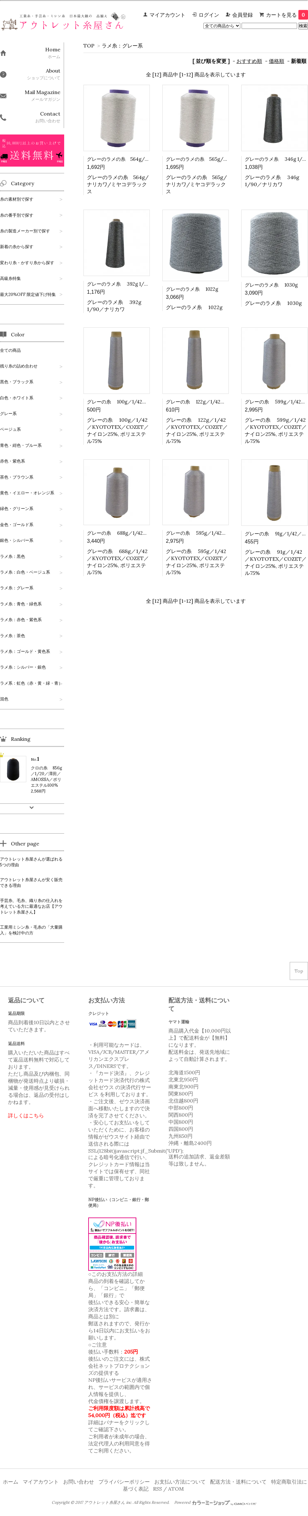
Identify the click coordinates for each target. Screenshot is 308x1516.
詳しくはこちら (26, 1115)
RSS (157, 1489)
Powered (215, 1502)
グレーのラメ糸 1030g (271, 285)
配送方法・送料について (238, 1481)
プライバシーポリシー (124, 1481)
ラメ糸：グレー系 (122, 45)
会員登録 (242, 15)
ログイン (209, 15)
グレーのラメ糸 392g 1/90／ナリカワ (130, 284)
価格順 (276, 61)
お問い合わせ (78, 1481)
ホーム (10, 1481)
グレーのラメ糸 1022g (192, 289)
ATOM (176, 1489)
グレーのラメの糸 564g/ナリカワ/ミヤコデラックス (146, 159)
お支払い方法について (180, 1481)
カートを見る (287, 15)
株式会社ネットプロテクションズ (119, 1366)
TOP (88, 45)
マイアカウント (167, 15)
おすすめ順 (249, 61)
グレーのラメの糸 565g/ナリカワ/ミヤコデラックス (225, 159)
